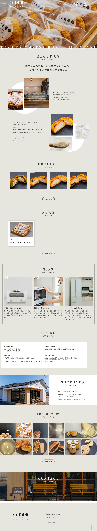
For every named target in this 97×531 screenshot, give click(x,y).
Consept (30, 3)
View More (18, 139)
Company (53, 3)
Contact (66, 3)
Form (31, 492)
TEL (66, 492)
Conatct (79, 510)
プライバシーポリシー (52, 517)
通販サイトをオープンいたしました (20, 243)
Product (41, 3)
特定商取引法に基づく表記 (53, 514)
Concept (49, 510)
